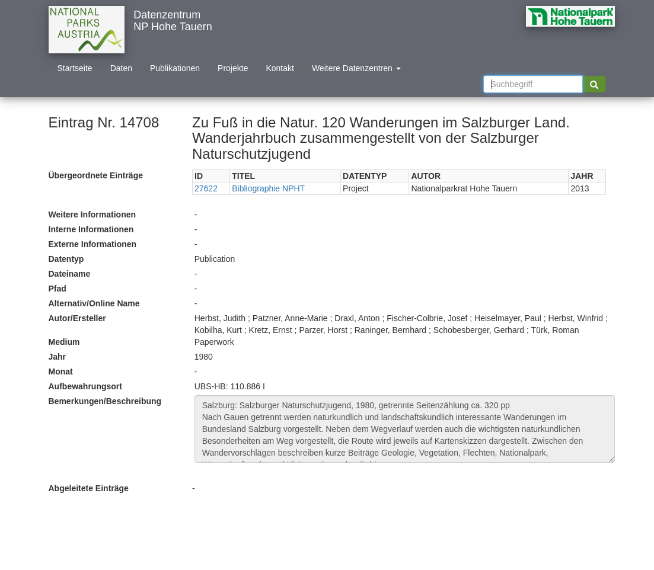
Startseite (75, 68)
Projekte (233, 68)
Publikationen (175, 68)
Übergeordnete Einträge (96, 175)
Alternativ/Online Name (94, 303)
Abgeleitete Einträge (89, 488)
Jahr (57, 356)
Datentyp (66, 259)
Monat (61, 371)
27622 (206, 188)
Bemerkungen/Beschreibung (105, 401)
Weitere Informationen (92, 214)
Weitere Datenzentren (356, 68)
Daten (121, 68)
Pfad (57, 288)
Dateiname (70, 273)
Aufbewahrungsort (85, 386)
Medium (64, 342)
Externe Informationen (93, 244)
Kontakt (279, 68)
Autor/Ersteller (77, 318)
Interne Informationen (91, 229)
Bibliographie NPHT (268, 188)
